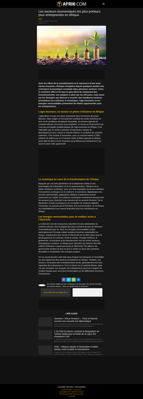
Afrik (40, 19)
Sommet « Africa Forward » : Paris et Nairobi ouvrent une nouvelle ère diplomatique (75, 319)
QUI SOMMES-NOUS (65, 392)
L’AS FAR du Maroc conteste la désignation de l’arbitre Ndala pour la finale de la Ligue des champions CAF (76, 334)
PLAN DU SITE (77, 390)
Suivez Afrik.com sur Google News (55, 292)
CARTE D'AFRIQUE (67, 390)
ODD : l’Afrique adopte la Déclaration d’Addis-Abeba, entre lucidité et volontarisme (76, 348)
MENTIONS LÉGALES (78, 392)
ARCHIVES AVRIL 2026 (65, 394)
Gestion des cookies (78, 394)
